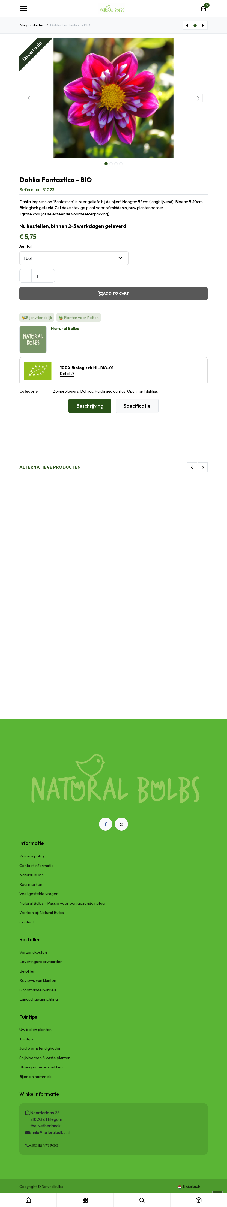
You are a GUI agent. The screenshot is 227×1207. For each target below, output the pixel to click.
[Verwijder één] (25, 275)
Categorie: (28, 391)
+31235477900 (43, 1145)
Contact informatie (36, 865)
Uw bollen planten (35, 1029)
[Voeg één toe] (49, 275)
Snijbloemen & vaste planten (44, 1057)
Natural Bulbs (31, 874)
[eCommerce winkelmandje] (203, 9)
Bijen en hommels (35, 1076)
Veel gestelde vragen (38, 893)
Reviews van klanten (37, 980)
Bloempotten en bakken (41, 1067)
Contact (26, 922)
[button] (28, 98)
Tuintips (26, 1039)
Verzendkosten (33, 952)
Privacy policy (32, 856)
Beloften (27, 971)
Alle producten (31, 25)
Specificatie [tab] (137, 406)
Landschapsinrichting (38, 999)
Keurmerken (30, 884)
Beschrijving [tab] (89, 406)
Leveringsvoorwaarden (40, 961)
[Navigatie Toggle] (23, 9)
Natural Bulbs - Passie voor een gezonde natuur (62, 903)
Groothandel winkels (37, 989)
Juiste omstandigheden (40, 1048)
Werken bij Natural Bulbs (41, 912)
